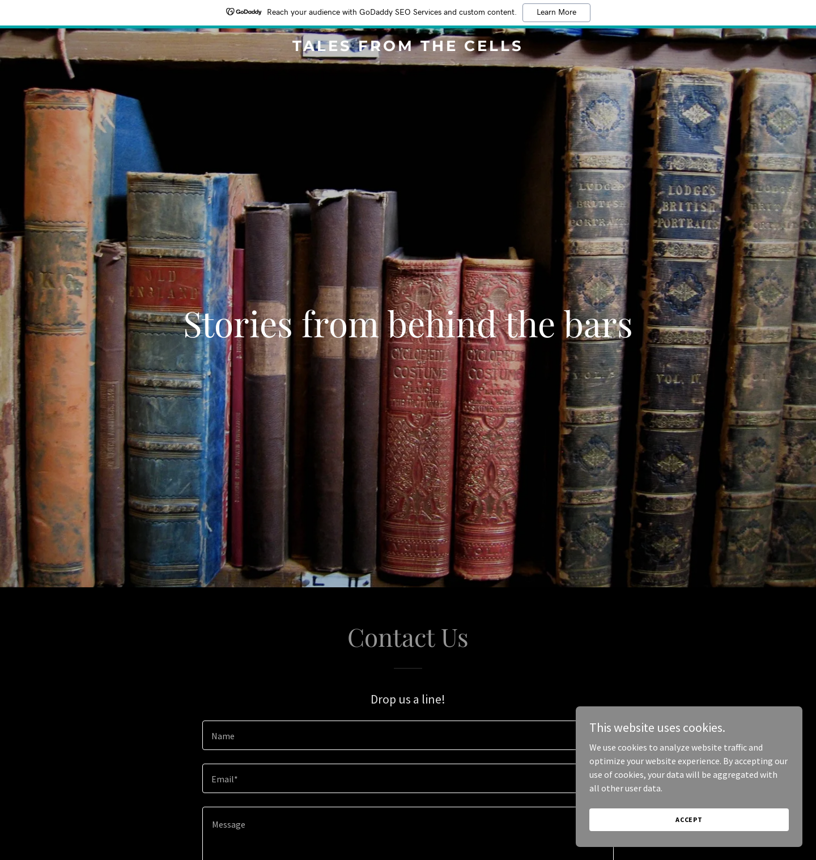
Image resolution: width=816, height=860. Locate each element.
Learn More (556, 12)
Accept (689, 819)
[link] (408, 47)
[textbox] (407, 735)
